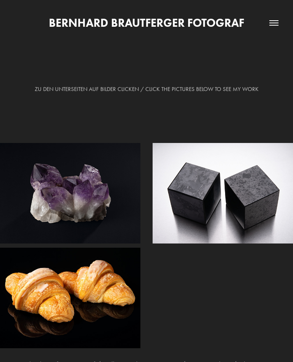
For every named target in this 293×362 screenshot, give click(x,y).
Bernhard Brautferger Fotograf (146, 23)
